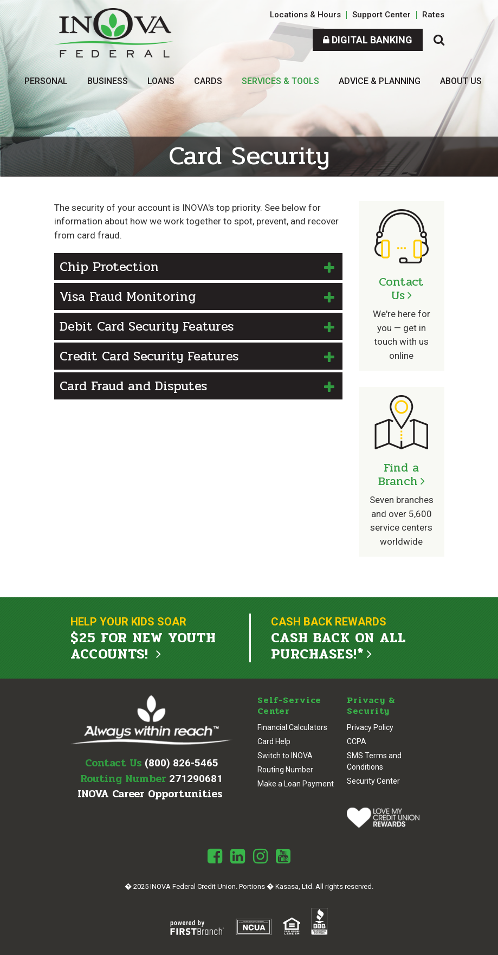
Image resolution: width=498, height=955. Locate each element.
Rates (433, 15)
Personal (46, 81)
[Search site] (439, 40)
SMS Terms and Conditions (374, 761)
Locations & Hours (305, 15)
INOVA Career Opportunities (150, 794)
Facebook (215, 856)
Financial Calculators (292, 727)
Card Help (273, 741)
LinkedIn (237, 856)
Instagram (260, 856)
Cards (208, 81)
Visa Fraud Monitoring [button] (128, 297)
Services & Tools (280, 81)
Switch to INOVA (285, 755)
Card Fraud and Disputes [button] (133, 386)
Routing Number (285, 769)
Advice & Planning (380, 81)
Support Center (381, 15)
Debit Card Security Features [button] (147, 327)
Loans (160, 81)
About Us (461, 81)
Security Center (373, 781)
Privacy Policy (370, 727)
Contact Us (401, 289)
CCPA (356, 741)
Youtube (283, 856)
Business (107, 81)
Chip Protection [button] (109, 267)
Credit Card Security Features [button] (149, 356)
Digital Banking (367, 40)
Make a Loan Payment (295, 783)
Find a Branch (398, 475)
